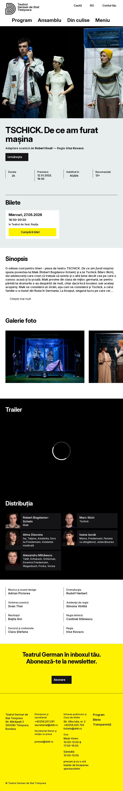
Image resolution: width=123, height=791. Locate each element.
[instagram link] (61, 703)
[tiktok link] (70, 703)
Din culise (78, 20)
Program (22, 20)
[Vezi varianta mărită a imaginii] (44, 357)
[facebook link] (52, 703)
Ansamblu (49, 20)
